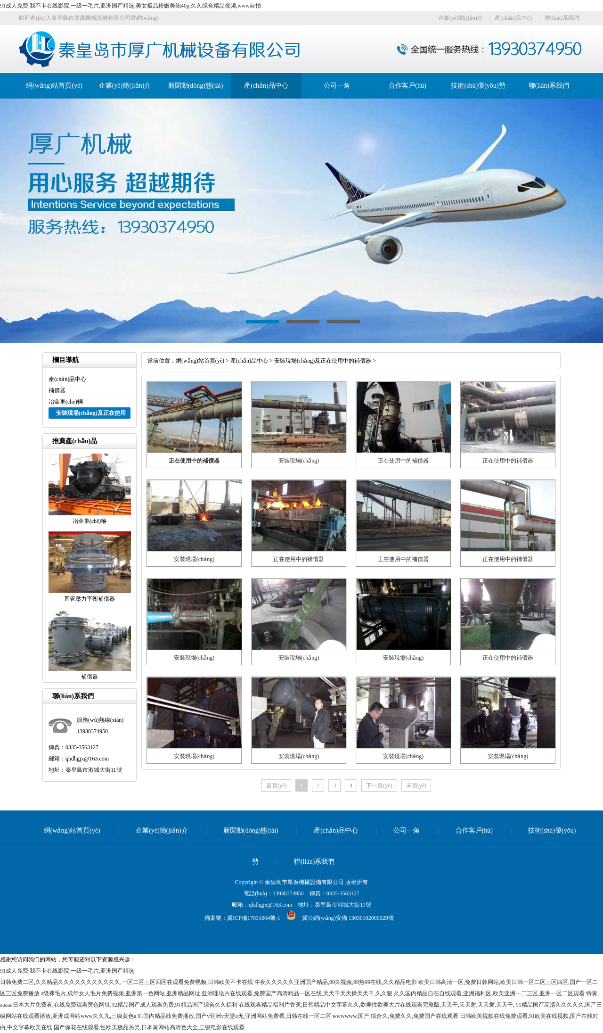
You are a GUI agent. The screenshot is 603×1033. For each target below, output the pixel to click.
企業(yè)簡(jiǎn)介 (460, 18)
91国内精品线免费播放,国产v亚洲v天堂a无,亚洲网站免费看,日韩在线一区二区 (234, 1016)
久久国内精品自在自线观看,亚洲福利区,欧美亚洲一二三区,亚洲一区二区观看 (489, 993)
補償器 (57, 390)
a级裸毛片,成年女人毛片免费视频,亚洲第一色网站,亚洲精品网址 (120, 993)
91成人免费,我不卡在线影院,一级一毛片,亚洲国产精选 (67, 970)
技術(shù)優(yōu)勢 (478, 85)
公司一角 (337, 85)
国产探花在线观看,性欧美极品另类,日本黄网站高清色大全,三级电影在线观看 (149, 1027)
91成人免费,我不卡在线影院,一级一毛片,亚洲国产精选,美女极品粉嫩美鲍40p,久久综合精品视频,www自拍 (130, 5)
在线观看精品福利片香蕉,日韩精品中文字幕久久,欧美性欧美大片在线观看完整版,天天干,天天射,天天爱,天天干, (376, 1004)
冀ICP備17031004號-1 (253, 918)
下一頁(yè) (379, 785)
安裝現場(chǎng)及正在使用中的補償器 (322, 360)
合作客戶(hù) (407, 85)
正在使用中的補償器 (403, 460)
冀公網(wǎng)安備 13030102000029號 (337, 918)
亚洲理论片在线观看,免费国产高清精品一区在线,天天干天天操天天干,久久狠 (297, 993)
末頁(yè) (416, 785)
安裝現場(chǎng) (298, 460)
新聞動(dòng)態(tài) (195, 85)
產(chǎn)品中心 (513, 18)
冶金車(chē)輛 (66, 401)
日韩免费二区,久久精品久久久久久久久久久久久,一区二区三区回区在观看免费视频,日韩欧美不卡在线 (126, 982)
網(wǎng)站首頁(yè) (54, 85)
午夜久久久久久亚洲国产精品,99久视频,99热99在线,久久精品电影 (335, 982)
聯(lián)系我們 (562, 18)
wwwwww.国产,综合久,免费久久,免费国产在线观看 (395, 1016)
